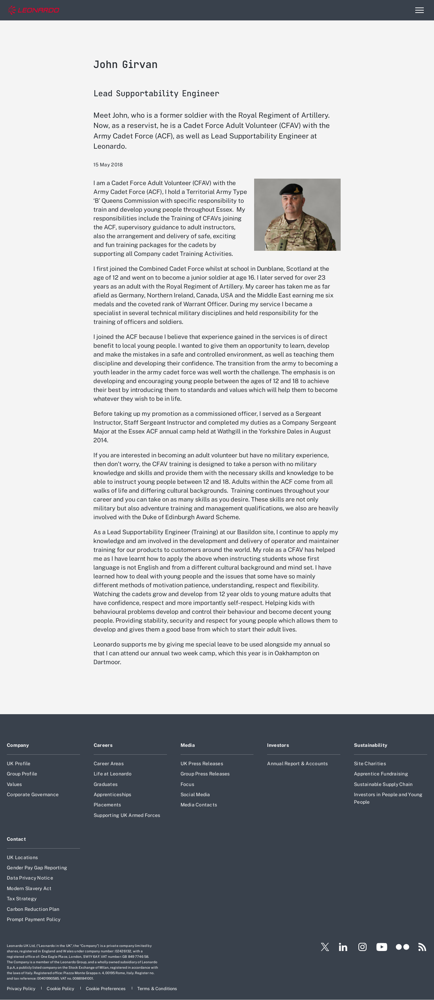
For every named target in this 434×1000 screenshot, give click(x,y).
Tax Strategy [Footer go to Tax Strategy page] (21, 898)
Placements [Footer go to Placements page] (107, 804)
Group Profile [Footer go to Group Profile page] (22, 773)
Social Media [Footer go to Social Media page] (195, 794)
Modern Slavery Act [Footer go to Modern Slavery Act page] (29, 888)
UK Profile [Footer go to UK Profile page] (19, 763)
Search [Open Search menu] (404, 10)
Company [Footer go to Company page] (18, 745)
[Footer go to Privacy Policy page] (21, 988)
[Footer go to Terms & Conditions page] (157, 988)
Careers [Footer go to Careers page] (103, 745)
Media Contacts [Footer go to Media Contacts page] (199, 804)
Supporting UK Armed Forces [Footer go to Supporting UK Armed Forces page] (127, 815)
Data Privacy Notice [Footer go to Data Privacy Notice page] (30, 878)
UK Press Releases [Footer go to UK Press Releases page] (202, 763)
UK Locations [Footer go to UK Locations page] (22, 857)
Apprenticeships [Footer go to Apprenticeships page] (112, 794)
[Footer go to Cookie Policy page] (61, 988)
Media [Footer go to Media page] (188, 745)
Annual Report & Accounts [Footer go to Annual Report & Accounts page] (297, 763)
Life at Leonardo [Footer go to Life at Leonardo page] (112, 773)
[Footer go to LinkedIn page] (343, 947)
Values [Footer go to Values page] (14, 784)
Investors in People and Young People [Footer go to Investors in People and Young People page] (388, 798)
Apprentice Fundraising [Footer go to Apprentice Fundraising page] (381, 773)
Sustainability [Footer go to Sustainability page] (370, 745)
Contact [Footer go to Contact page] (16, 839)
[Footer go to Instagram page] (362, 947)
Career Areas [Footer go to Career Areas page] (109, 763)
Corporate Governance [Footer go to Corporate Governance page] (33, 794)
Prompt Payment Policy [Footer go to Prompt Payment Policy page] (33, 919)
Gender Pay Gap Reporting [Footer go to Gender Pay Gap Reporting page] (37, 867)
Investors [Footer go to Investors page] (278, 745)
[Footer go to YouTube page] (382, 947)
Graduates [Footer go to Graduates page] (106, 784)
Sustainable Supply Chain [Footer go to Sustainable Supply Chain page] (383, 784)
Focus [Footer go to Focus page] (187, 784)
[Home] (33, 10)
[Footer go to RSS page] (422, 947)
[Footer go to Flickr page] (402, 947)
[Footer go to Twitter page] (322, 947)
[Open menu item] (419, 10)
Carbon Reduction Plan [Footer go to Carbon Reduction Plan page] (33, 909)
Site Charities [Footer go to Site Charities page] (370, 763)
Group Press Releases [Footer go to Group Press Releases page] (205, 773)
